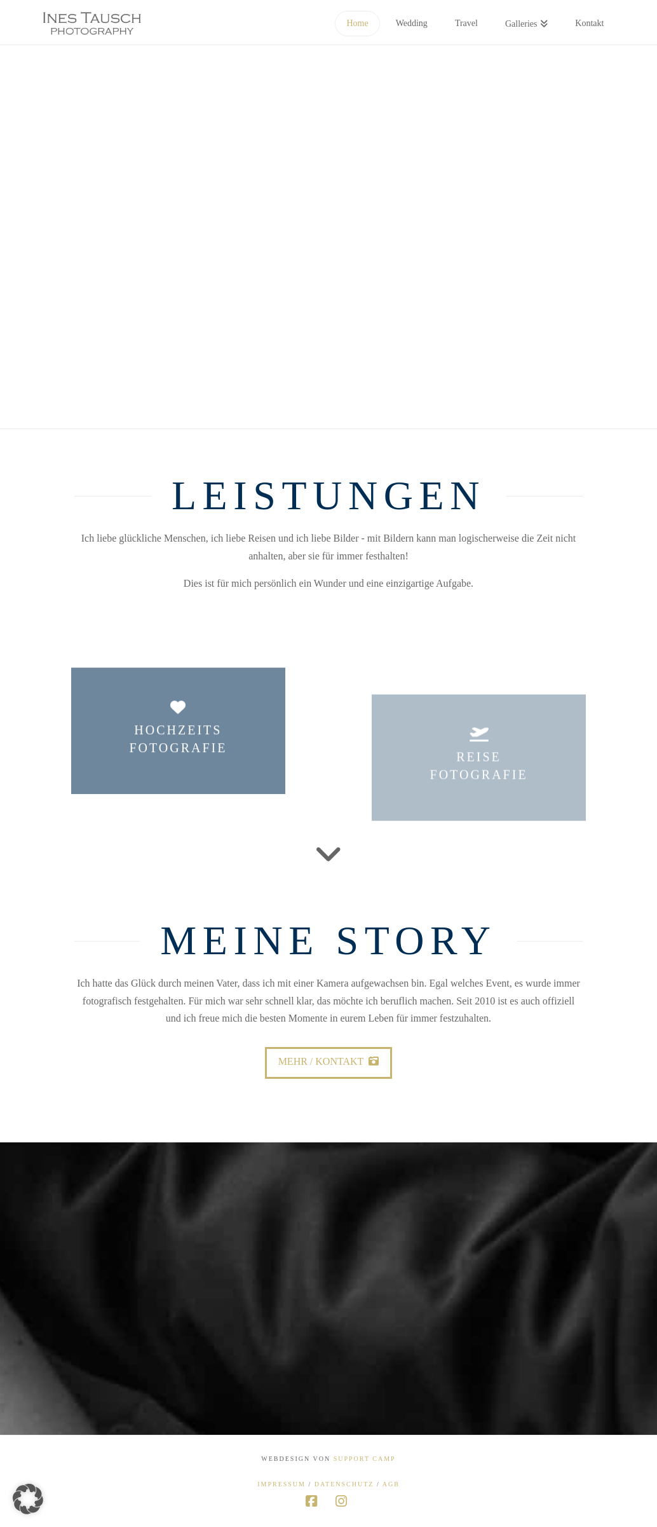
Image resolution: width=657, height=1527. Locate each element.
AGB (391, 1484)
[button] (28, 1499)
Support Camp (365, 1458)
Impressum (281, 1484)
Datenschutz (344, 1484)
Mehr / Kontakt (328, 1061)
